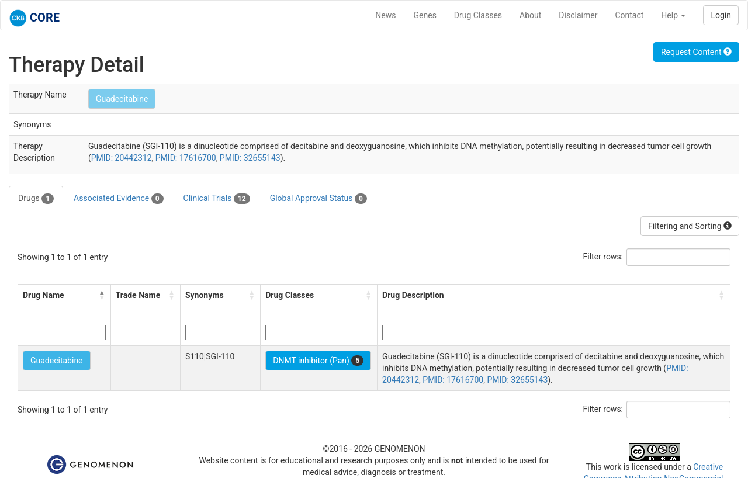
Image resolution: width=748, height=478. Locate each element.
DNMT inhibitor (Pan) (318, 360)
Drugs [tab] (36, 198)
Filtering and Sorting (690, 226)
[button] (102, 295)
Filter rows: (603, 256)
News (385, 15)
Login (721, 15)
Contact (629, 15)
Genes (425, 15)
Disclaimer (578, 15)
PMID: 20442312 (121, 157)
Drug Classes (478, 15)
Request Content (696, 52)
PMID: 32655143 (250, 157)
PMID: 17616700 (185, 157)
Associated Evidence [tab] (118, 198)
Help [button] (673, 15)
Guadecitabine (122, 98)
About (530, 15)
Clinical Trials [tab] (216, 198)
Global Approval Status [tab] (318, 198)
